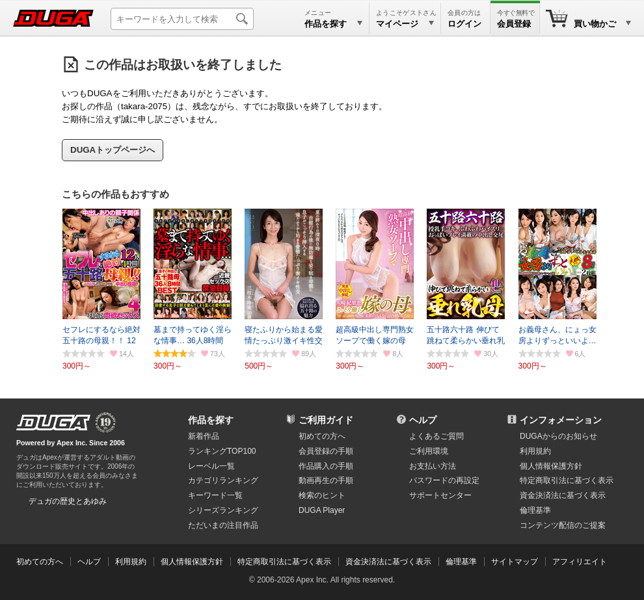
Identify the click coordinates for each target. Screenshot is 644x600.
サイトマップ (514, 561)
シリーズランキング (223, 510)
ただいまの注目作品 (223, 525)
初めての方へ (322, 436)
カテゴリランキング (223, 480)
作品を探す (211, 420)
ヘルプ (422, 420)
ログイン (464, 24)
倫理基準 (535, 510)
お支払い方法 (432, 466)
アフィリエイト (579, 561)
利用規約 (535, 451)
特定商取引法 (566, 480)
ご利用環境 (428, 451)
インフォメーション (561, 420)
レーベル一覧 (211, 466)
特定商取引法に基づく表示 (284, 561)
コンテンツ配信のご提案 (563, 525)
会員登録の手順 (326, 451)
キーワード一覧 (215, 495)
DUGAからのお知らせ (558, 436)
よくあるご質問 (436, 436)
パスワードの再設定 (444, 480)
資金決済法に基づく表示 (388, 561)
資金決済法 (563, 495)
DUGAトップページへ (112, 150)
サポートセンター (440, 495)
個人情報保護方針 (551, 466)
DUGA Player (322, 510)
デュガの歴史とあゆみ (68, 501)
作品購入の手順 (326, 466)
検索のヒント (322, 495)
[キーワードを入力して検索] (182, 19)
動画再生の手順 (326, 480)
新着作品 (203, 436)
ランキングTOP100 (222, 451)
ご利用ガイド (326, 420)
